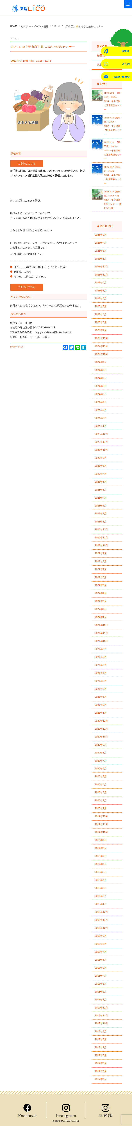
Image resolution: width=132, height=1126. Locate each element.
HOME (14, 26)
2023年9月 (101, 458)
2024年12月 (101, 338)
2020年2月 (101, 800)
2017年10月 (101, 1023)
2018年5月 (101, 967)
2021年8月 (101, 657)
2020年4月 (101, 784)
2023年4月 (101, 497)
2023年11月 (101, 442)
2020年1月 (101, 808)
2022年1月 (101, 617)
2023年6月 (101, 481)
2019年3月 (101, 888)
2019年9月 (101, 840)
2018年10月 (101, 928)
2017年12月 (101, 1007)
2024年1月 (101, 426)
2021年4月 (101, 689)
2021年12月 (101, 625)
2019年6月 (101, 864)
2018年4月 (101, 975)
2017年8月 (101, 1039)
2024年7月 (101, 378)
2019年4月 (101, 880)
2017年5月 (101, 1063)
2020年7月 (101, 760)
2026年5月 (101, 234)
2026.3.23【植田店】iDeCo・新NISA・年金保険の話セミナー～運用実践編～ (112, 199)
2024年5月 (101, 394)
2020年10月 (101, 736)
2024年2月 (101, 418)
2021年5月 (101, 681)
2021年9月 (101, 649)
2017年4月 (101, 1071)
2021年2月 (101, 705)
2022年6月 (101, 577)
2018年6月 (101, 959)
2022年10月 (101, 545)
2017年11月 (101, 1015)
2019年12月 (101, 816)
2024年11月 (101, 346)
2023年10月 (101, 450)
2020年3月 (101, 792)
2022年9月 (101, 553)
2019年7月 (101, 856)
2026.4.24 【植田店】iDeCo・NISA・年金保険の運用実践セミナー (112, 150)
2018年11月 (101, 920)
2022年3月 (101, 601)
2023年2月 (101, 513)
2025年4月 (101, 314)
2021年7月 (101, 665)
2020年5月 (101, 776)
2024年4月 (101, 402)
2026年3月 (101, 250)
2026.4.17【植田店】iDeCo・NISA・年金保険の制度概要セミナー (112, 175)
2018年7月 (101, 952)
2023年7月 (101, 474)
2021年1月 (101, 712)
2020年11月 (101, 728)
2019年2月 (101, 896)
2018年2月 (101, 991)
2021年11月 (101, 633)
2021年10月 (101, 641)
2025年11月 (101, 274)
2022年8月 (101, 561)
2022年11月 (101, 537)
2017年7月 (101, 1047)
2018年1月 (101, 999)
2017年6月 (101, 1055)
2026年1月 (101, 258)
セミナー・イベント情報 (34, 26)
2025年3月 (101, 322)
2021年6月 (101, 673)
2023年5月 (101, 489)
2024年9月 (101, 362)
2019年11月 (101, 824)
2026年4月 (101, 242)
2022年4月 (101, 593)
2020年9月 (101, 744)
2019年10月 (101, 832)
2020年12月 (101, 721)
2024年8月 (101, 370)
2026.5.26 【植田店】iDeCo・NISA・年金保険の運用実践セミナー (112, 101)
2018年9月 (101, 936)
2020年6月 (101, 768)
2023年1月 (101, 521)
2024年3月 (101, 410)
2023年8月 (101, 465)
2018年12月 (101, 912)
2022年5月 (101, 585)
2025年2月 (101, 330)
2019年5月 (101, 872)
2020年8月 (101, 752)
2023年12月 (101, 434)
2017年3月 (101, 1079)
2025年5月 (101, 306)
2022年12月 (101, 529)
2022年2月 (101, 609)
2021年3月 (101, 696)
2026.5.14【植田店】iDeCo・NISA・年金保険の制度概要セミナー (112, 125)
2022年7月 (101, 569)
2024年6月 (101, 386)
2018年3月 (101, 983)
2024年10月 (101, 354)
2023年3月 (101, 505)
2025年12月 (101, 266)
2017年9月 (101, 1031)
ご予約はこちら (26, 163)
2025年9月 (101, 282)
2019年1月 (101, 904)
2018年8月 (101, 944)
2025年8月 (101, 290)
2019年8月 (101, 848)
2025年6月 (101, 298)
